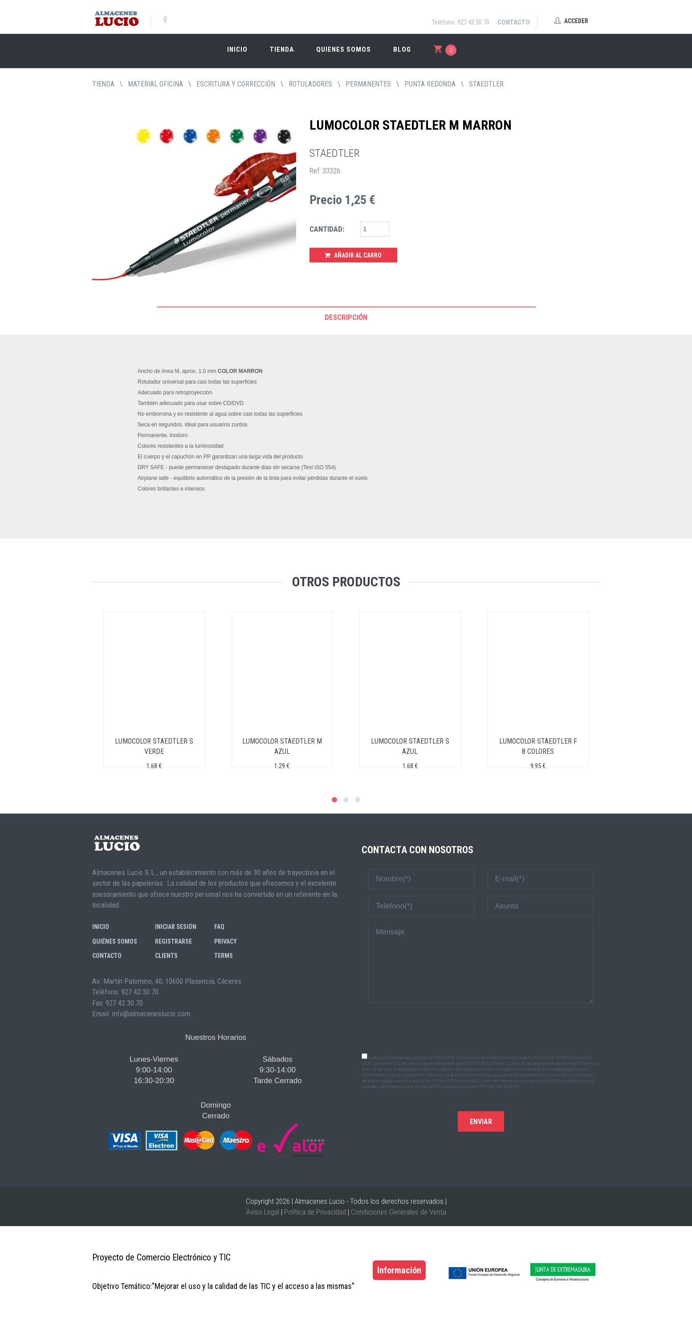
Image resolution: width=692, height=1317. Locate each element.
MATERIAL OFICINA (155, 84)
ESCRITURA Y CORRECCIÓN (235, 84)
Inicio (237, 49)
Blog (402, 49)
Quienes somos (343, 49)
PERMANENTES (368, 84)
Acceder (571, 21)
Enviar (481, 1121)
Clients (166, 955)
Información (399, 1270)
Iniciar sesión (175, 926)
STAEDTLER (486, 84)
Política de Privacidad (315, 1211)
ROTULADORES (310, 84)
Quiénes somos (114, 941)
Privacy (225, 941)
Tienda (282, 49)
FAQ (219, 926)
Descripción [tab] (346, 317)
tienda (103, 84)
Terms (223, 955)
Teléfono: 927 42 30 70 (460, 22)
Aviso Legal (262, 1211)
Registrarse (173, 941)
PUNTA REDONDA (430, 84)
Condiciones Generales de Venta (398, 1211)
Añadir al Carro (353, 255)
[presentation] (481, 1027)
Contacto (513, 22)
